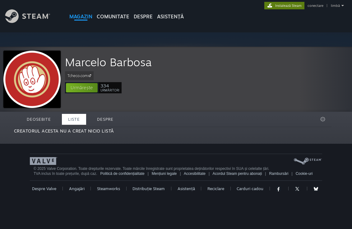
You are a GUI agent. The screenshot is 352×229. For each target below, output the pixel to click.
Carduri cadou (250, 188)
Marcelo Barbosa (108, 62)
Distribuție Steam (148, 188)
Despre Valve (44, 188)
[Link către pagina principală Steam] (32, 21)
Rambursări (278, 173)
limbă (335, 5)
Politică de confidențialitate (122, 173)
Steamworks (108, 188)
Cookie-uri (304, 173)
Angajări (77, 188)
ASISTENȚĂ (170, 16)
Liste (74, 119)
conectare (315, 5)
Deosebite (39, 119)
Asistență (186, 188)
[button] (82, 87)
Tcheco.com (80, 75)
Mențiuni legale (164, 173)
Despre (143, 16)
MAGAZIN (80, 16)
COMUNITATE (113, 16)
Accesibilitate (195, 173)
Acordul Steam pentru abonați (237, 173)
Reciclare (215, 188)
